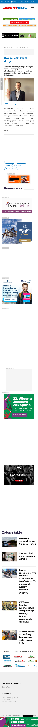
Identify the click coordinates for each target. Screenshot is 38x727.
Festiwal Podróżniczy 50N (19, 22)
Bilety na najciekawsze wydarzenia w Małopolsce (19, 25)
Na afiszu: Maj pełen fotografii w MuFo (27, 556)
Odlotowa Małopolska (26, 19)
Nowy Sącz (17, 165)
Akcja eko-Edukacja (10, 19)
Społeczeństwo (11, 169)
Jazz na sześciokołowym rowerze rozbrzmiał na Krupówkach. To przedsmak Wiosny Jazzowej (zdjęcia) (28, 581)
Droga (8, 165)
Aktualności (10, 162)
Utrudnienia (21, 162)
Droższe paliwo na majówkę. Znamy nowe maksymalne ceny (27, 637)
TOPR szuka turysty (11, 104)
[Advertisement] (17, 261)
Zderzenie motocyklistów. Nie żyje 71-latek (27, 541)
